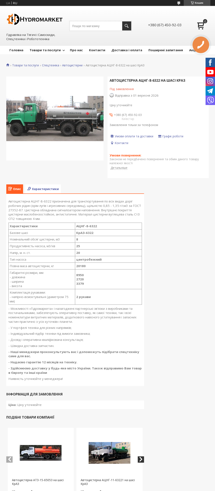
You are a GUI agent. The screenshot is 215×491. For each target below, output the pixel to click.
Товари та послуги (45, 50)
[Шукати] (126, 25)
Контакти (97, 50)
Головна (16, 50)
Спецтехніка (50, 65)
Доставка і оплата (126, 50)
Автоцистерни (72, 65)
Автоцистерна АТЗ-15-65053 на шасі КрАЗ (38, 482)
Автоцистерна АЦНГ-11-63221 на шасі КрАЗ (108, 482)
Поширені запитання (165, 50)
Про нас (76, 50)
